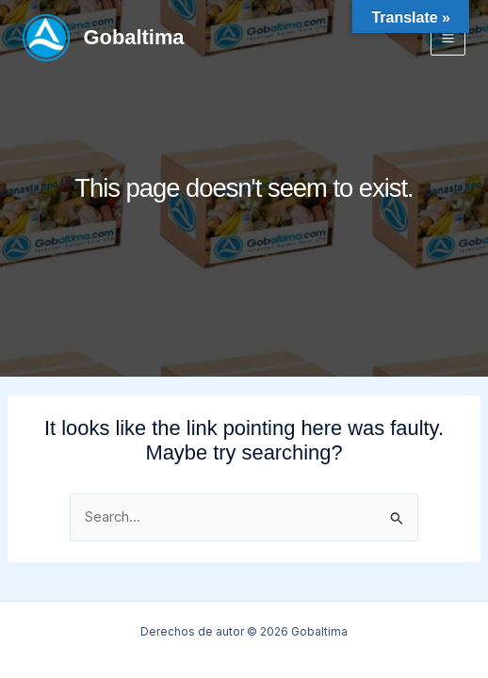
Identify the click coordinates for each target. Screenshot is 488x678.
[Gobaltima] (46, 37)
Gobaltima (134, 37)
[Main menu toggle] (448, 37)
